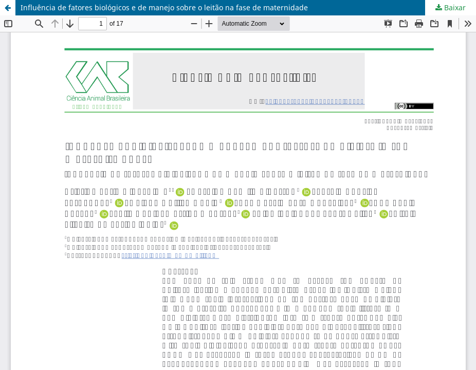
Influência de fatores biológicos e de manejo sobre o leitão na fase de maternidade (164, 7)
